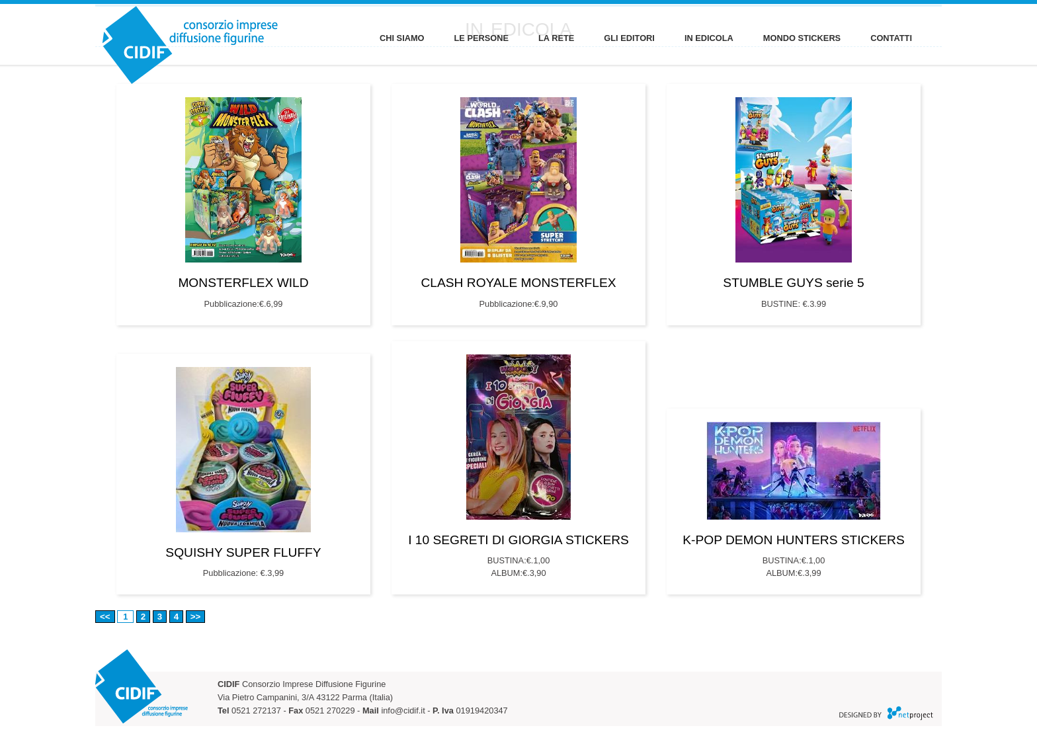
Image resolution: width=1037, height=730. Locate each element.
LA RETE (556, 38)
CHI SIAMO (402, 38)
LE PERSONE (481, 38)
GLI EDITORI (629, 38)
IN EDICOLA (708, 38)
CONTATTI (891, 38)
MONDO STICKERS (802, 38)
